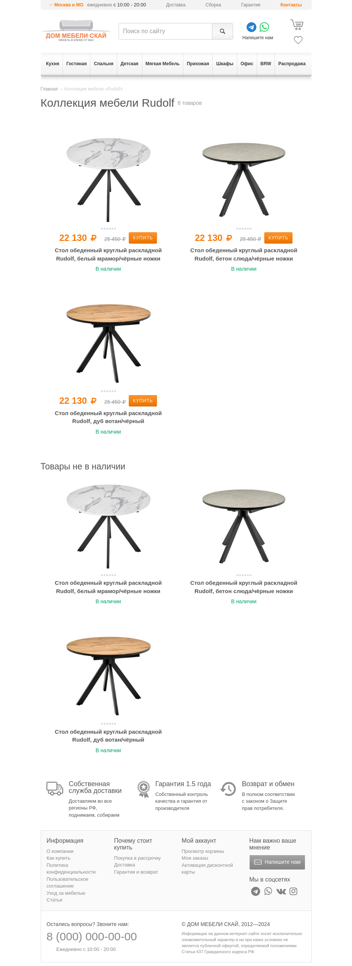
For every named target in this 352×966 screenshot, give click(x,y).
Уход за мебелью (66, 893)
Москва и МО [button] (68, 5)
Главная (49, 89)
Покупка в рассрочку (137, 858)
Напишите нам (276, 862)
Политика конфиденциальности (71, 868)
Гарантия (250, 5)
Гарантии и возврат (136, 872)
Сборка (213, 5)
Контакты (291, 5)
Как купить (58, 858)
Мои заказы (195, 858)
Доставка (176, 5)
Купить (143, 238)
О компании (60, 851)
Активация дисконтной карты (207, 868)
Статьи (54, 900)
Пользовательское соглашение (67, 882)
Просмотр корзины (203, 851)
